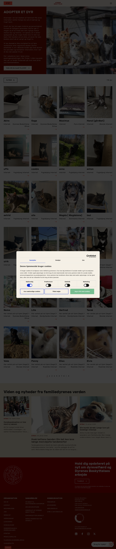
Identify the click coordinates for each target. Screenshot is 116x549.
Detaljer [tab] (58, 260)
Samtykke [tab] (32, 260)
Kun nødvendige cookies (32, 291)
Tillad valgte (56, 291)
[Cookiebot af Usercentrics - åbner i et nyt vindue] (88, 256)
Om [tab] (83, 260)
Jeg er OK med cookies (82, 291)
